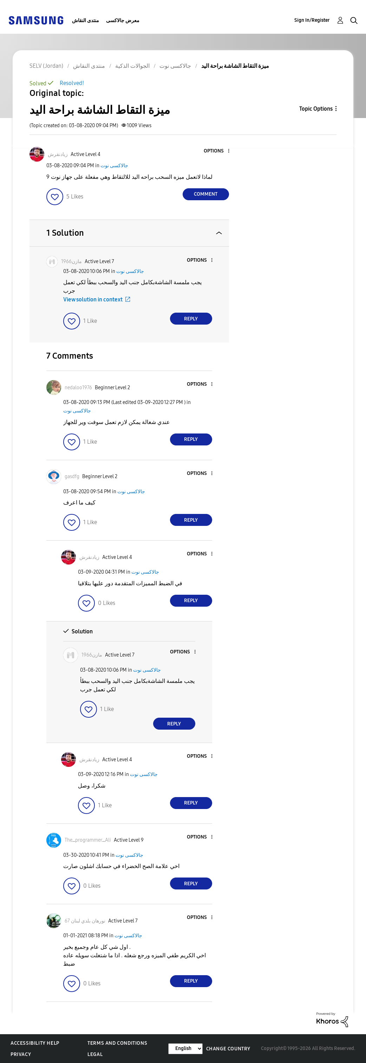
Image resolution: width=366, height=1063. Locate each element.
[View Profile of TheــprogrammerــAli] (88, 840)
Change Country (228, 1049)
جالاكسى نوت (114, 166)
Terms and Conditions (117, 1043)
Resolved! (72, 83)
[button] (216, 151)
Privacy (21, 1054)
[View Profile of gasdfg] (72, 477)
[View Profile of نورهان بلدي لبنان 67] (85, 921)
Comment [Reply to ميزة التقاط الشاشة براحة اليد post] (205, 194)
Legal (95, 1054)
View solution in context (93, 299)
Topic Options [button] (316, 108)
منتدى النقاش (85, 21)
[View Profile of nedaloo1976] (78, 388)
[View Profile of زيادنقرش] (58, 154)
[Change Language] (185, 1048)
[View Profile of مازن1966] (71, 262)
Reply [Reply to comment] (191, 319)
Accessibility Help (35, 1043)
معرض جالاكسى (122, 21)
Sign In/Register (312, 20)
